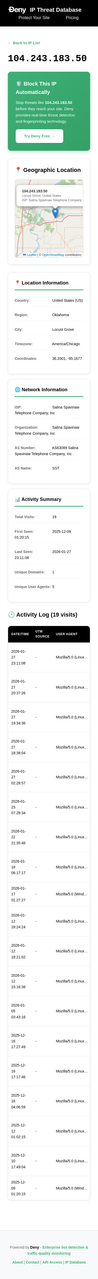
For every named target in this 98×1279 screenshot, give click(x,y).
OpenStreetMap (53, 255)
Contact (32, 1262)
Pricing (72, 17)
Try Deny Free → (39, 136)
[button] (55, 213)
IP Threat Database (56, 10)
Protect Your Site (34, 17)
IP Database (75, 1262)
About (17, 1262)
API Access (52, 1262)
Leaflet (29, 255)
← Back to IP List (24, 43)
